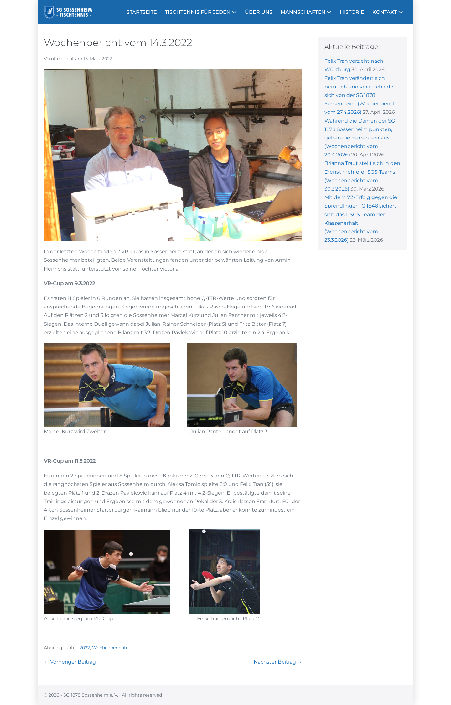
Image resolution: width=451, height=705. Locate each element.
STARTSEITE (142, 12)
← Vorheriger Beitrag (70, 662)
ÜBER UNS (258, 12)
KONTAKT (387, 12)
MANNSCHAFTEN (306, 12)
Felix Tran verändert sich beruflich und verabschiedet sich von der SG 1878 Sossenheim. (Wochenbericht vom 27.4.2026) (361, 95)
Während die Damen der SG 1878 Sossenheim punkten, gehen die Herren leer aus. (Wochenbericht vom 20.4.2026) (359, 138)
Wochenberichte (110, 647)
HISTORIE (352, 12)
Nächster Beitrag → (278, 662)
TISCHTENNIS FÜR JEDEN (201, 12)
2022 (85, 647)
